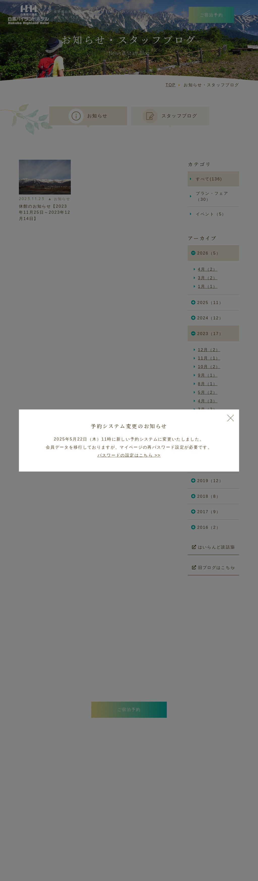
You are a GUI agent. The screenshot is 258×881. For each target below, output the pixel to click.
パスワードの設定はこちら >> (129, 455)
